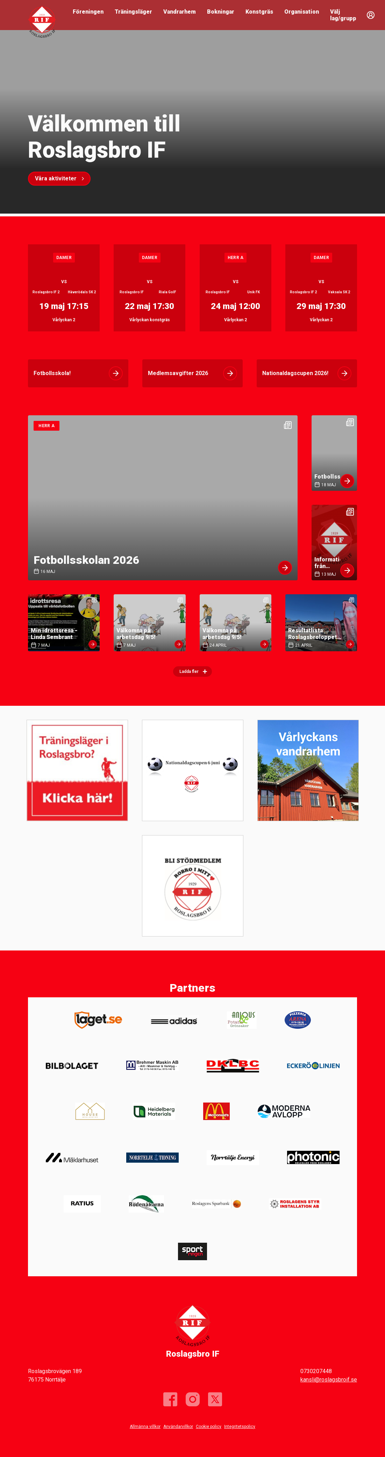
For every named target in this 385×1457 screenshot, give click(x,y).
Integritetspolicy (239, 1426)
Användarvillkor (178, 1426)
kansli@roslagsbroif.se (328, 1379)
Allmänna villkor (145, 1426)
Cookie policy (208, 1426)
